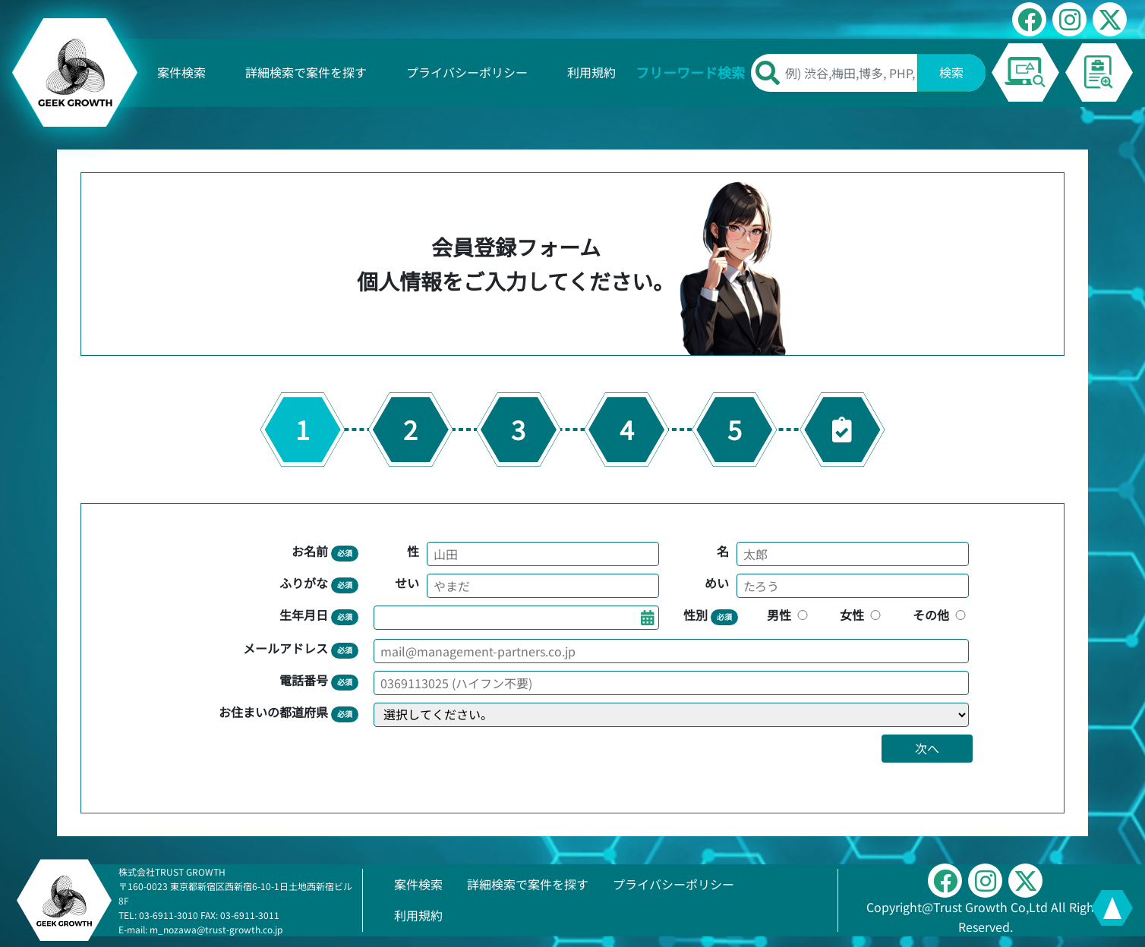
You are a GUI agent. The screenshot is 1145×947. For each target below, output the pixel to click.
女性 (862, 615)
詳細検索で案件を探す (306, 72)
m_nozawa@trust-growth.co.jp (216, 929)
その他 (941, 615)
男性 (789, 615)
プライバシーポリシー (467, 72)
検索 (951, 72)
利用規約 (591, 72)
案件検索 (181, 72)
